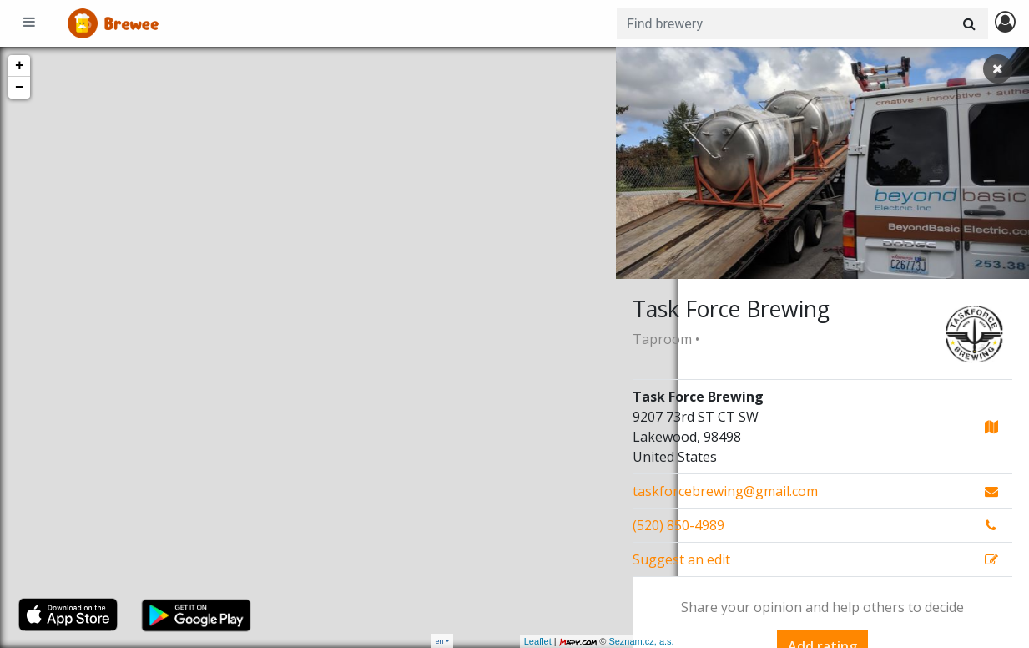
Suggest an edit (681, 559)
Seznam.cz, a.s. (579, 641)
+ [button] (19, 66)
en (440, 640)
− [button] (19, 88)
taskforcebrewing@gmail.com (725, 491)
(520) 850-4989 (678, 525)
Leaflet (475, 641)
